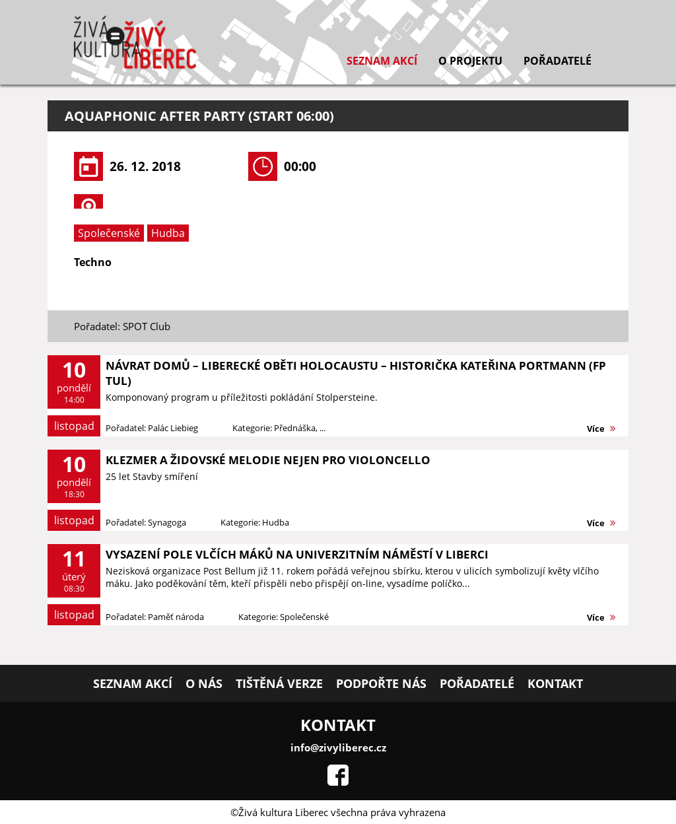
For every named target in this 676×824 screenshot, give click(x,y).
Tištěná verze (279, 683)
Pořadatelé (558, 60)
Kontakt (555, 683)
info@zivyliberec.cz (338, 747)
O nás (204, 683)
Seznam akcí (382, 60)
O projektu (470, 60)
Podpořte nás (381, 683)
